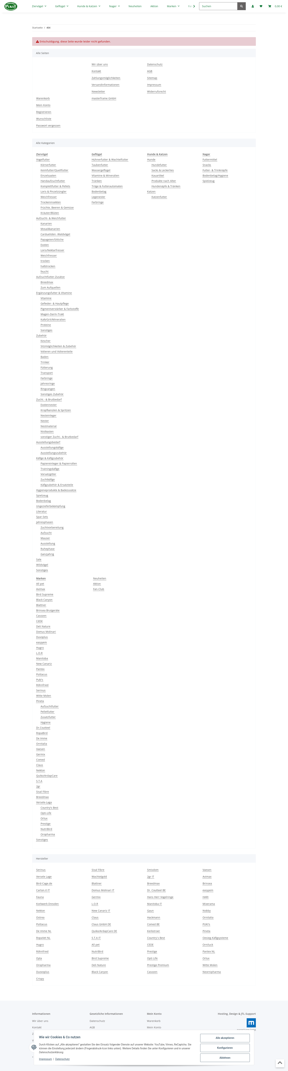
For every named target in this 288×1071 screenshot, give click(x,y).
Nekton (40, 770)
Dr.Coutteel (43, 727)
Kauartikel (158, 175)
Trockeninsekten (51, 202)
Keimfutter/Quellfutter (54, 170)
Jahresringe (48, 383)
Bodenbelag (43, 500)
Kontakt (96, 71)
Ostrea (40, 917)
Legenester (98, 197)
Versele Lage (44, 876)
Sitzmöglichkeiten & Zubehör (58, 346)
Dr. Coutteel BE (156, 890)
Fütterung (47, 367)
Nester (45, 421)
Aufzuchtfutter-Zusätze (50, 277)
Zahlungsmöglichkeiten (106, 78)
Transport (47, 373)
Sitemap (152, 78)
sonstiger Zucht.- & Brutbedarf (59, 437)
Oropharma (48, 834)
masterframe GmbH (104, 98)
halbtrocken (48, 266)
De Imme (41, 738)
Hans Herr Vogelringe (160, 897)
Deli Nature (43, 626)
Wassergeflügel (101, 170)
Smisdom (153, 870)
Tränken (97, 181)
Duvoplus (42, 637)
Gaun (150, 910)
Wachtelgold (99, 876)
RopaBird (42, 733)
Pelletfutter (47, 711)
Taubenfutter (100, 165)
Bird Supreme (44, 594)
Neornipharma (212, 972)
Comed (40, 759)
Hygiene (46, 722)
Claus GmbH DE (101, 924)
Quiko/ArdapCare (46, 775)
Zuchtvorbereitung (52, 527)
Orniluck (208, 944)
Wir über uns (100, 64)
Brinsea (207, 883)
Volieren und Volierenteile (57, 351)
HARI (205, 897)
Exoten (45, 245)
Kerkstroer (153, 931)
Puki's (39, 679)
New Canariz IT (101, 910)
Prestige (46, 823)
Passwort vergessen (48, 125)
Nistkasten (47, 431)
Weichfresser (49, 197)
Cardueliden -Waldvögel (55, 234)
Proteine (46, 325)
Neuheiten (99, 578)
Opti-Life (46, 813)
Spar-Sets (42, 516)
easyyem (41, 642)
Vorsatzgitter (48, 474)
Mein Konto (43, 105)
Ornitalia (41, 743)
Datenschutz (63, 1059)
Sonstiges (46, 330)
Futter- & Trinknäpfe (215, 170)
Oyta (39, 958)
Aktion (97, 583)
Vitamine (46, 298)
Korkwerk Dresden (47, 904)
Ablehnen (224, 1057)
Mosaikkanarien (50, 229)
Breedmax (47, 282)
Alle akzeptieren (224, 1038)
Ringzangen (48, 389)
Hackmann (153, 917)
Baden (44, 357)
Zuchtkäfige (48, 479)
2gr (38, 786)
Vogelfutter (43, 159)
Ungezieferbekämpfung (50, 506)
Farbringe (47, 378)
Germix (40, 754)
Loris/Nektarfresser (52, 250)
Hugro (40, 647)
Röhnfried (42, 685)
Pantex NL (209, 951)
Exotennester (49, 405)
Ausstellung (48, 543)
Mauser (45, 538)
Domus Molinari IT (103, 890)
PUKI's (206, 924)
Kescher (46, 341)
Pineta (40, 701)
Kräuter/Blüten (50, 213)
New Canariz (44, 663)
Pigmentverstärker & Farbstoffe (60, 309)
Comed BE (153, 924)
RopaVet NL (43, 938)
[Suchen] (218, 6)
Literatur (41, 511)
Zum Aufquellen (50, 287)
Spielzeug (42, 495)
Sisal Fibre (42, 791)
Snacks (207, 165)
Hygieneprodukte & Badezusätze (56, 490)
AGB (149, 71)
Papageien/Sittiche (52, 239)
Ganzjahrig (47, 554)
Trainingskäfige (50, 469)
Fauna (40, 897)
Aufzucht (46, 532)
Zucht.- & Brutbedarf (49, 399)
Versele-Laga (44, 802)
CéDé (39, 621)
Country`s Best (156, 938)
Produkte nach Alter (164, 181)
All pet (40, 583)
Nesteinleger (48, 415)
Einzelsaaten (48, 175)
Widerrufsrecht (156, 91)
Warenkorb (43, 98)
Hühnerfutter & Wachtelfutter (110, 159)
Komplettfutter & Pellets (55, 186)
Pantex (40, 669)
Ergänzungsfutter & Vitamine (54, 293)
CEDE (150, 944)
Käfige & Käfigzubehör (49, 458)
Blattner (41, 605)
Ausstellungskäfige (52, 447)
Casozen (41, 615)
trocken (45, 261)
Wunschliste (43, 118)
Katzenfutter (159, 197)
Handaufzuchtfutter (53, 181)
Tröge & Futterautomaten (107, 186)
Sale (38, 559)
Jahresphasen (44, 522)
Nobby (207, 910)
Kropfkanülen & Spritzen (56, 410)
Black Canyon (44, 599)
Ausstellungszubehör (54, 453)
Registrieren (43, 112)
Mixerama (209, 904)
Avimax (40, 589)
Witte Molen (43, 695)
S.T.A (39, 781)
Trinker (45, 362)
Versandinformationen (105, 84)
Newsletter (98, 91)
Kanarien (46, 223)
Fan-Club (98, 589)
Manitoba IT (154, 904)
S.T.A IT (96, 938)
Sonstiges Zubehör (52, 394)
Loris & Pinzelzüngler (53, 191)
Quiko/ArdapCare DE (104, 931)
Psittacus (41, 674)
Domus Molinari (46, 631)
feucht (44, 271)
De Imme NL (43, 931)
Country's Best (49, 807)
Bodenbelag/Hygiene (215, 175)
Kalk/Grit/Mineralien (53, 319)
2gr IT (150, 876)
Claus (39, 765)
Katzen (151, 191)
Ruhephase (48, 548)
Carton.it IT (43, 890)
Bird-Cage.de (44, 883)
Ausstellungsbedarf (48, 442)
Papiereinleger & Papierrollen (59, 463)
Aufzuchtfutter (50, 706)
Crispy (40, 978)
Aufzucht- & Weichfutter (51, 218)
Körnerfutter (48, 165)
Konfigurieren (224, 1048)
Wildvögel (42, 564)
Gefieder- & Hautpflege (55, 303)
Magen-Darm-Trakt (52, 314)
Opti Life (152, 958)
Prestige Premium (158, 965)
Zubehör (41, 335)
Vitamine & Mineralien (105, 175)
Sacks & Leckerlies (163, 170)
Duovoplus (42, 972)
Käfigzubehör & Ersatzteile (57, 485)
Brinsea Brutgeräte (48, 610)
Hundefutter (159, 165)
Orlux (44, 818)
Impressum (46, 1059)
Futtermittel (210, 159)
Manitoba (42, 658)
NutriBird (46, 829)
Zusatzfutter (48, 717)
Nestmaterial (49, 426)
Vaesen (40, 749)
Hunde (151, 159)
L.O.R (39, 653)
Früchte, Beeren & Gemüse (57, 207)
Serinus (41, 690)
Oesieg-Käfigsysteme (215, 938)
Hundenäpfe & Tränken (166, 186)
